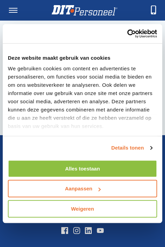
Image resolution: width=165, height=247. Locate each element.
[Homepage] (84, 10)
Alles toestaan (82, 169)
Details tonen (127, 148)
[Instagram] (76, 230)
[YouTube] (100, 230)
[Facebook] (64, 230)
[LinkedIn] (88, 230)
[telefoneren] (153, 10)
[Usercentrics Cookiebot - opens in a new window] (127, 33)
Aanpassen (83, 188)
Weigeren (82, 209)
